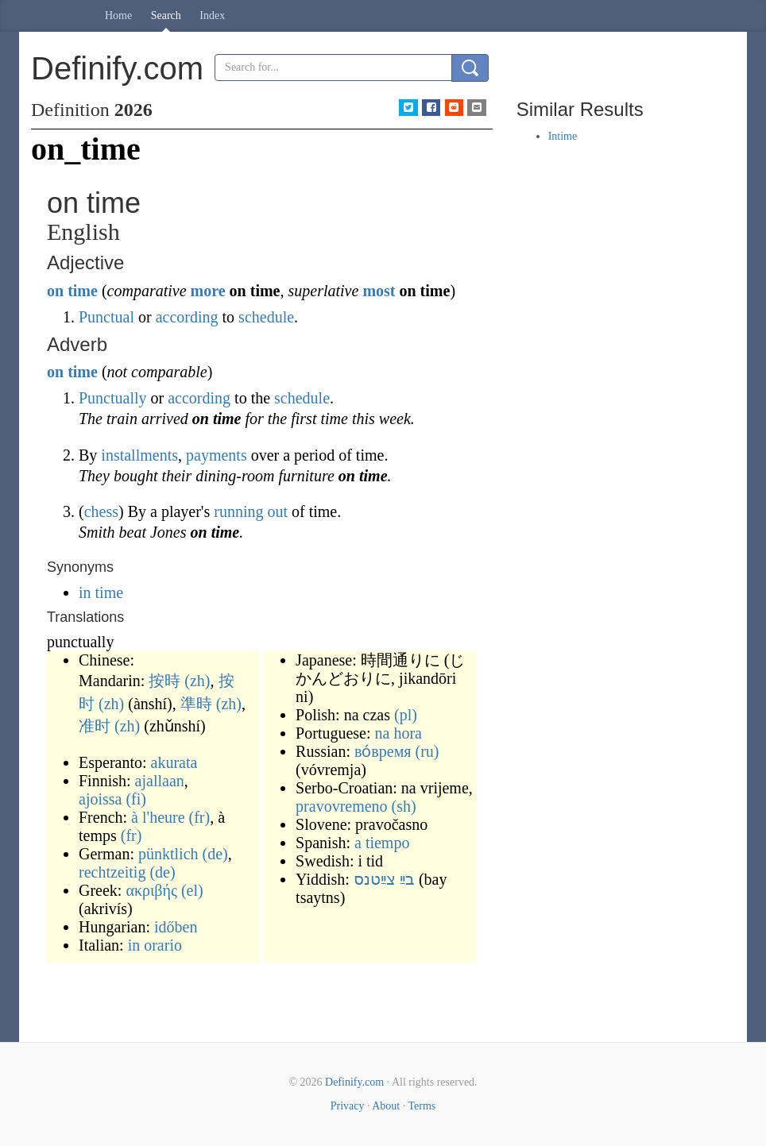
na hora (398, 733)
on (55, 290)
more (208, 290)
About (386, 1106)
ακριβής (151, 890)
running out (251, 511)
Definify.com (354, 1082)
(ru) (427, 751)
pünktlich (168, 853)
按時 (164, 680)
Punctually (113, 398)
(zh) (197, 680)
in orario (155, 945)
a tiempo (381, 842)
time (83, 290)
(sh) (404, 806)
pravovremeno (342, 806)
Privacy (348, 1106)
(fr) (200, 817)
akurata (174, 762)
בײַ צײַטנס (384, 879)
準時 (196, 703)
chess (101, 511)
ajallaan (159, 780)
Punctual (106, 317)
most (378, 290)
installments (139, 455)
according (187, 317)
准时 (94, 726)
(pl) (405, 714)
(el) (192, 890)
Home (118, 15)
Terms (421, 1106)
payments (216, 455)
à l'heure (157, 817)
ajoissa (100, 799)
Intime (563, 136)
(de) (215, 853)
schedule (266, 317)
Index (212, 15)
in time (101, 592)
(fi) (136, 799)
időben (175, 927)
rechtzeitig (112, 872)
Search (166, 15)
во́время (382, 751)
